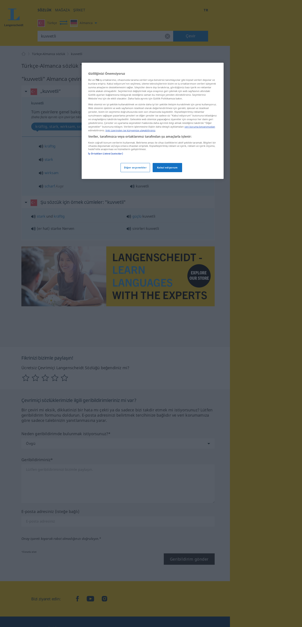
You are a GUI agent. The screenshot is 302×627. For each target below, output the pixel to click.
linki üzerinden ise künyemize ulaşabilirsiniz (130, 130)
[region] (153, 121)
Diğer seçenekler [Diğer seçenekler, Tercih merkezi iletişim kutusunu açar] (135, 167)
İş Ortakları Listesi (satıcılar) (105, 153)
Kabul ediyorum (167, 167)
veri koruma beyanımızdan (200, 126)
